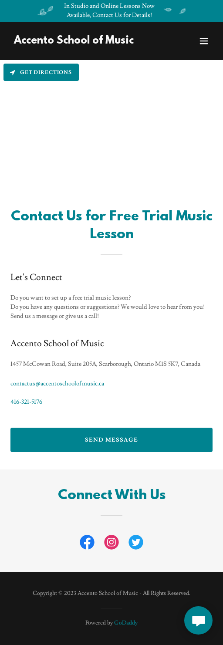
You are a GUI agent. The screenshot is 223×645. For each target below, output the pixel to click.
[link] (74, 42)
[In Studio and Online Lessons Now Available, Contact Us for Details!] (111, 11)
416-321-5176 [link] (26, 402)
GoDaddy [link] (126, 622)
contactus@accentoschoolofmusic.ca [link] (57, 384)
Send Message (111, 439)
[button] (204, 41)
